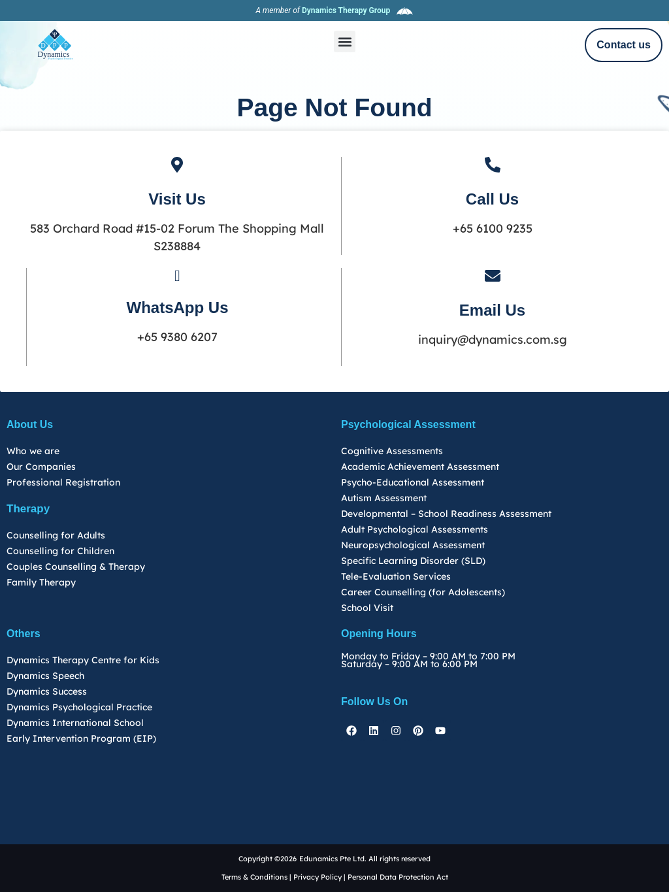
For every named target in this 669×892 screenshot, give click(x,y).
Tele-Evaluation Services (396, 576)
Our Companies (41, 466)
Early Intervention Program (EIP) (81, 738)
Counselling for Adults (56, 535)
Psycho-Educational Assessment (412, 482)
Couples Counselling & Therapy (76, 566)
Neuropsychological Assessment (413, 545)
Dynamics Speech (45, 676)
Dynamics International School (75, 723)
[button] (344, 41)
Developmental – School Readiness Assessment (446, 514)
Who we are (33, 451)
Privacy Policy (317, 877)
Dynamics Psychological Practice (79, 707)
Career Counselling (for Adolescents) (423, 592)
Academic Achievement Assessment (420, 466)
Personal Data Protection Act (398, 877)
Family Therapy (41, 582)
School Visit (367, 608)
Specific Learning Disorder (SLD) (413, 561)
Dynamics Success (47, 691)
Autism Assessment (384, 498)
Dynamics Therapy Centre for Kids (83, 660)
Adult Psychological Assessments (414, 529)
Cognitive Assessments (392, 451)
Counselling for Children (60, 551)
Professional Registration (63, 482)
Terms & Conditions (255, 877)
